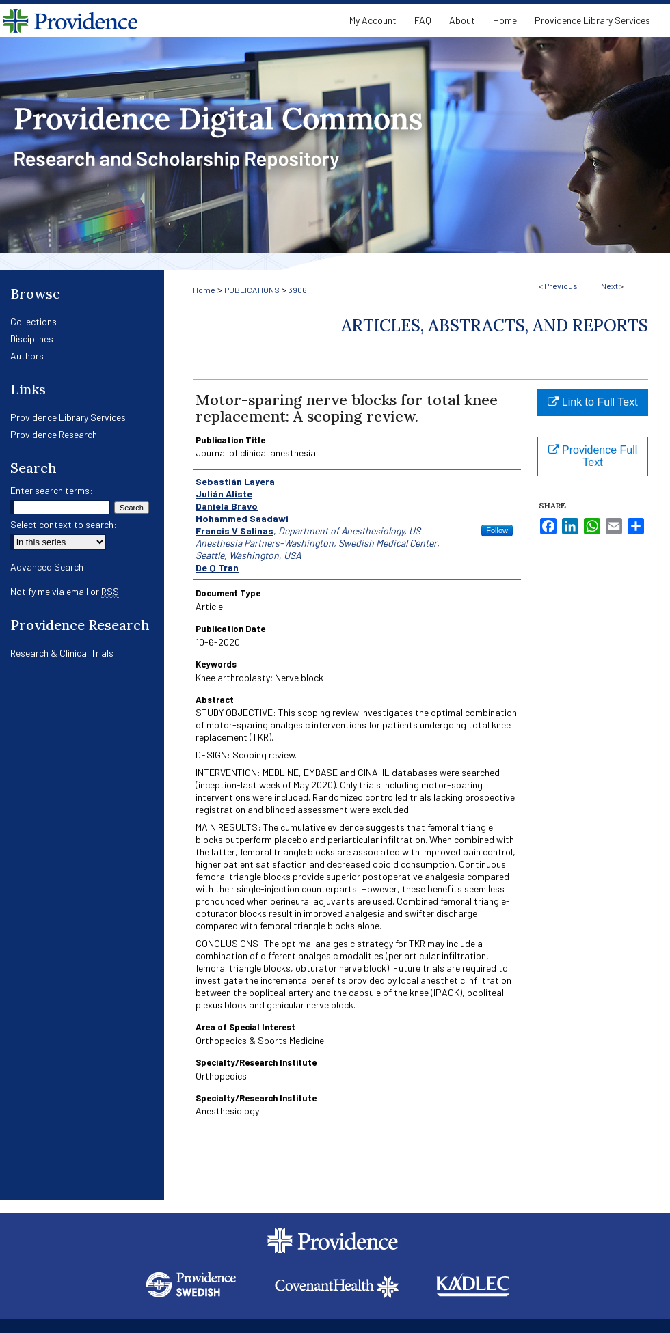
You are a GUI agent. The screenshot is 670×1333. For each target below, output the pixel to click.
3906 (298, 289)
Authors (27, 355)
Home (204, 289)
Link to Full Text (592, 402)
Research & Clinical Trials (61, 653)
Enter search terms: (51, 490)
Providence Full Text (593, 456)
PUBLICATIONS (252, 289)
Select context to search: (63, 524)
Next (609, 285)
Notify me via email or (64, 591)
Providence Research (53, 434)
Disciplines (31, 338)
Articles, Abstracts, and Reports (494, 325)
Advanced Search (46, 567)
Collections (33, 321)
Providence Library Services (68, 417)
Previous (561, 285)
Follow (497, 530)
